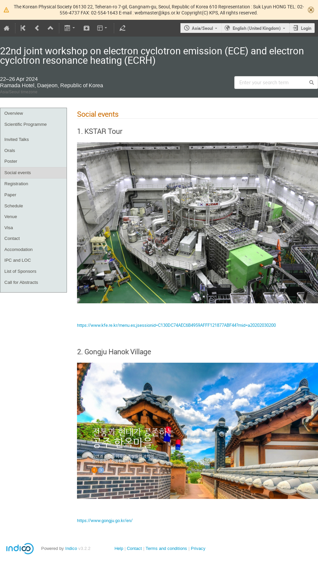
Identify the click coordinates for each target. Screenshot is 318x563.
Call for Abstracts (21, 282)
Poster (10, 161)
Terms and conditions (166, 548)
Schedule (13, 205)
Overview (13, 113)
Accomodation (18, 249)
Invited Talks (16, 139)
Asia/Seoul (202, 28)
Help (118, 548)
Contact (12, 238)
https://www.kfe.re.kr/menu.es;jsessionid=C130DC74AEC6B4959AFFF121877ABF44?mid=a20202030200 (176, 325)
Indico (71, 548)
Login (306, 28)
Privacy (198, 548)
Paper (10, 194)
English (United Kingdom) (257, 28)
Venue (10, 216)
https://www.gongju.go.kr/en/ (105, 520)
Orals (9, 150)
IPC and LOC (17, 260)
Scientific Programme (25, 124)
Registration (16, 183)
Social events (17, 172)
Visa (8, 227)
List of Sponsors (20, 271)
